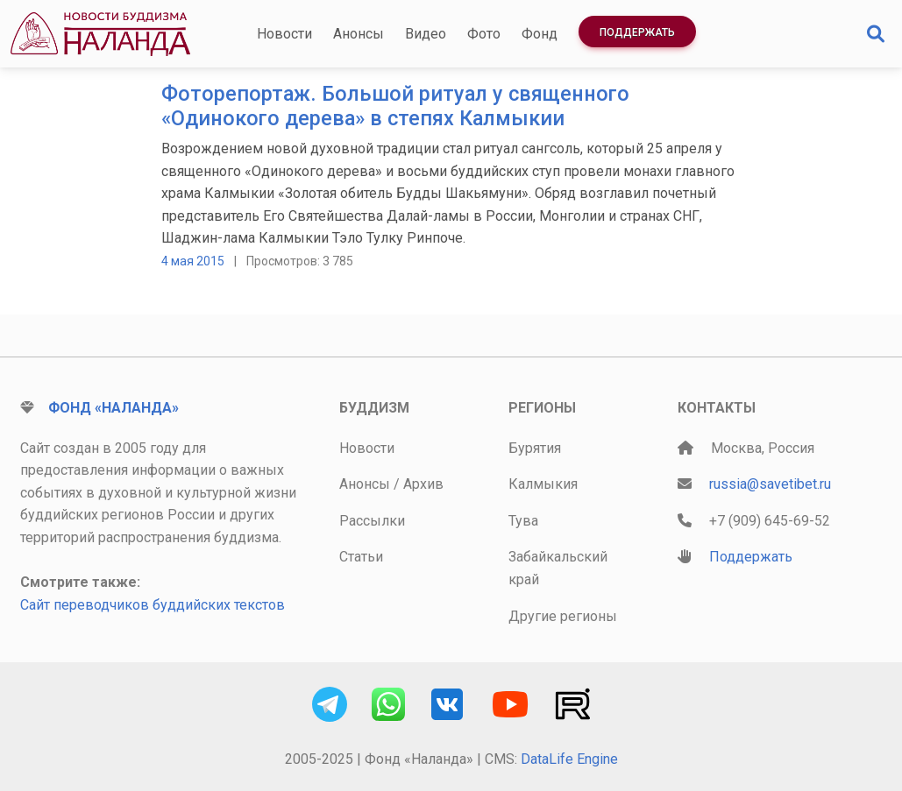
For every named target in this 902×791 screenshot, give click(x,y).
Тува (523, 520)
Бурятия (534, 448)
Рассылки (372, 520)
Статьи (361, 556)
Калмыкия (543, 484)
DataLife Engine (569, 759)
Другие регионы (562, 616)
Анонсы (358, 33)
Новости (284, 33)
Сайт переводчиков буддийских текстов (152, 605)
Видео (425, 33)
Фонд (540, 33)
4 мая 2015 (192, 261)
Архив (423, 484)
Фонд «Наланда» (113, 407)
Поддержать (637, 32)
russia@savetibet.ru (770, 484)
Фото (484, 33)
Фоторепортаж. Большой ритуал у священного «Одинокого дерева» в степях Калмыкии (395, 106)
